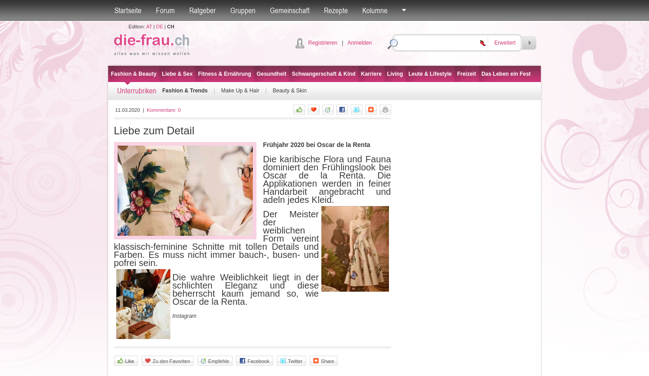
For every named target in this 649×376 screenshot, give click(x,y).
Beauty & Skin (289, 90)
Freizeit (466, 74)
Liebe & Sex (177, 74)
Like (126, 361)
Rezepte (336, 10)
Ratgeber (202, 10)
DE (159, 26)
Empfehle (215, 361)
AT (149, 26)
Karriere (371, 74)
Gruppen (243, 10)
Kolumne (375, 10)
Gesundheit (271, 74)
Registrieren (323, 43)
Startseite (128, 10)
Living (395, 74)
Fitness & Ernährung (224, 74)
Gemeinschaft (290, 10)
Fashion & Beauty (133, 74)
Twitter (291, 361)
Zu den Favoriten (167, 361)
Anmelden (359, 43)
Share (323, 361)
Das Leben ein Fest (505, 74)
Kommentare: (164, 110)
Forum (165, 10)
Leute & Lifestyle (430, 74)
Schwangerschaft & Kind (323, 74)
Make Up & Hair (240, 90)
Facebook (254, 361)
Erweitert (505, 43)
